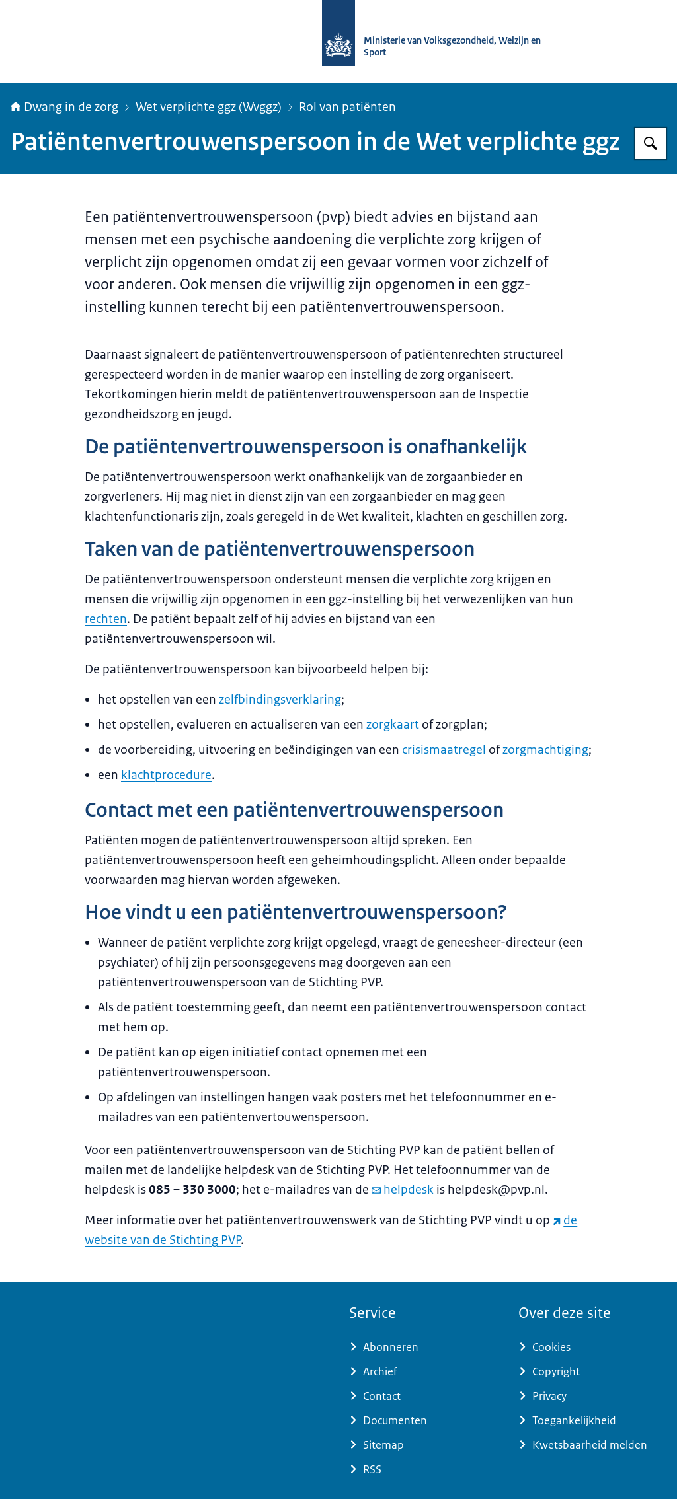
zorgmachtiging (545, 750)
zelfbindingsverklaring (280, 700)
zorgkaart (392, 725)
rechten (106, 619)
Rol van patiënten (347, 107)
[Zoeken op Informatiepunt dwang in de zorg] (650, 143)
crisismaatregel (444, 750)
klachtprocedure (166, 775)
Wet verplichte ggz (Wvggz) (209, 107)
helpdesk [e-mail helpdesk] (403, 1190)
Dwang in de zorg (64, 107)
